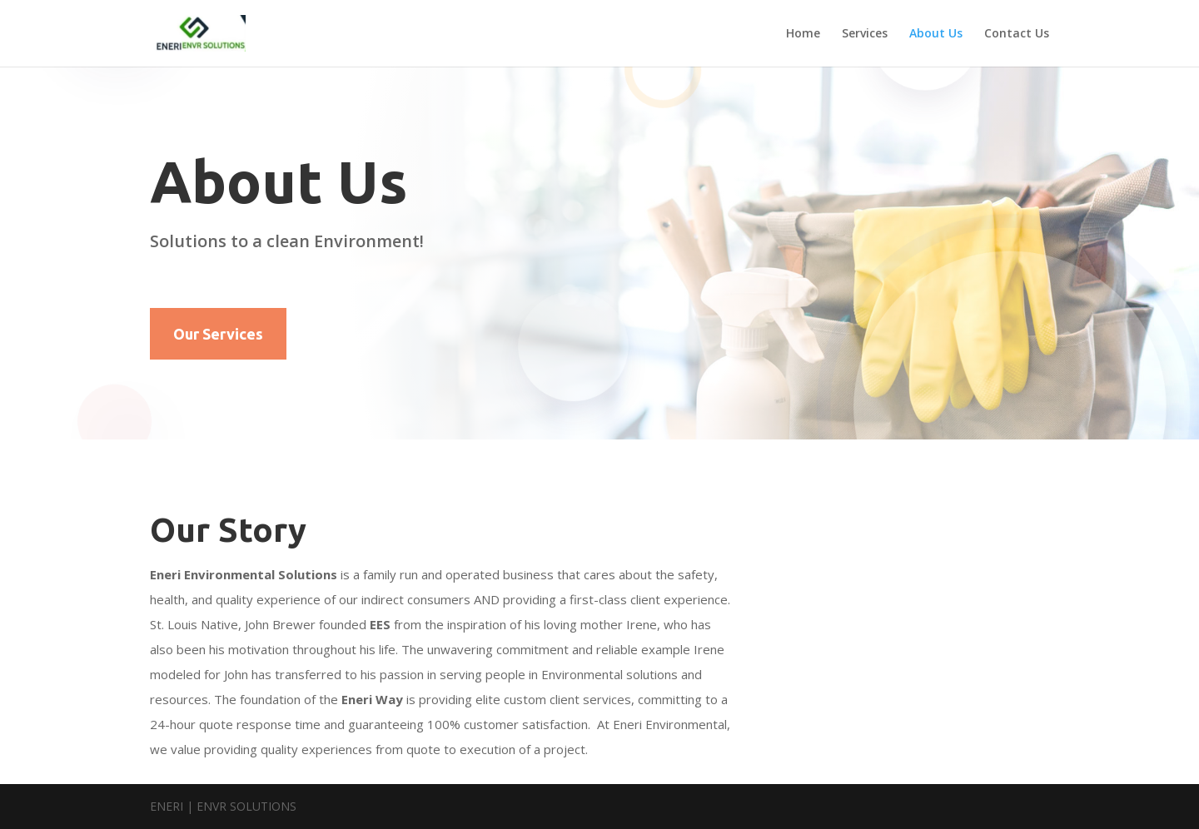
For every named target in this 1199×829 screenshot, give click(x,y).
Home (803, 34)
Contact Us (1016, 34)
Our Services (218, 333)
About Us (936, 34)
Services (865, 34)
